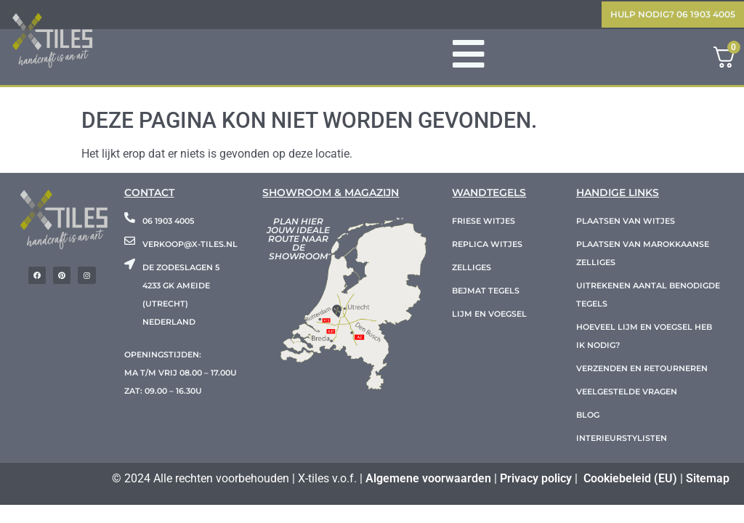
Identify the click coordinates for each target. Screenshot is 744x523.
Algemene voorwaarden (428, 478)
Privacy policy (536, 478)
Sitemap (707, 478)
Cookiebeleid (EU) (630, 478)
